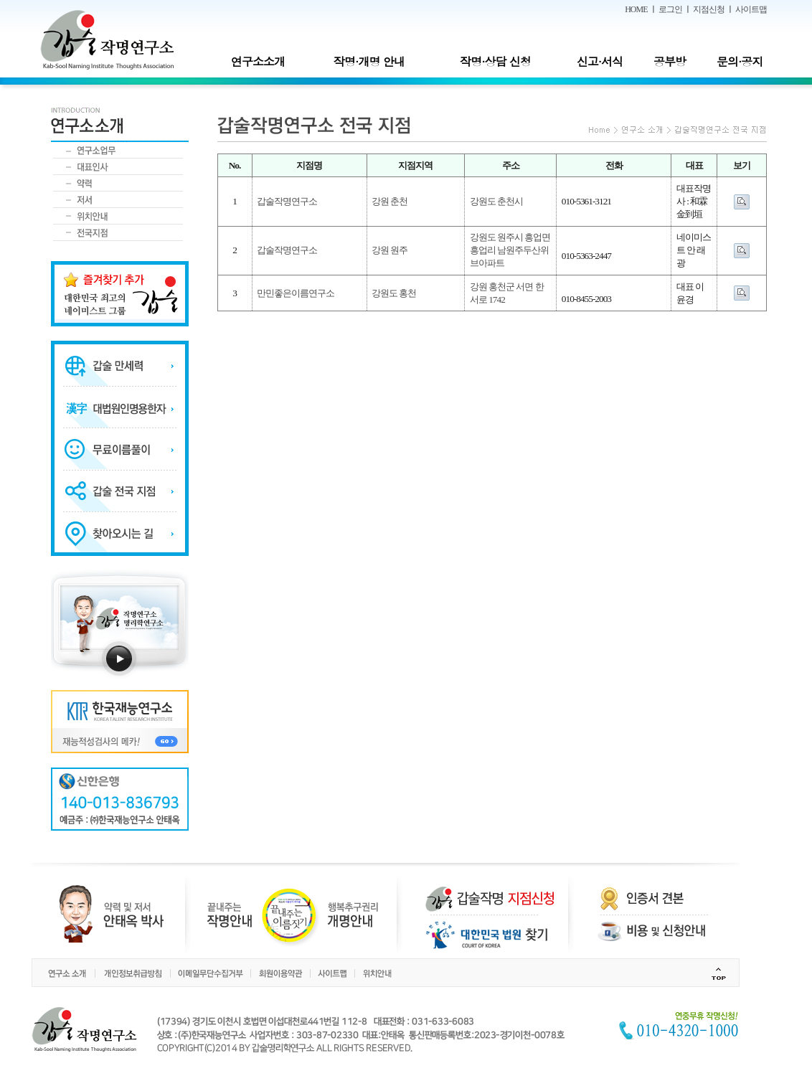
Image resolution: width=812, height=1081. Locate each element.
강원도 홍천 (394, 293)
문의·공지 (740, 61)
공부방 (669, 61)
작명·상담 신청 (495, 61)
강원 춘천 (389, 201)
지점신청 (708, 9)
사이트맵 (751, 9)
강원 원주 (389, 250)
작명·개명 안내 (369, 61)
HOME (636, 9)
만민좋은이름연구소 (295, 293)
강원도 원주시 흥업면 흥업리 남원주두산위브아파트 (510, 250)
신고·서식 (600, 61)
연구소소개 (258, 61)
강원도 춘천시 (496, 201)
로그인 (670, 9)
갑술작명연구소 (287, 201)
